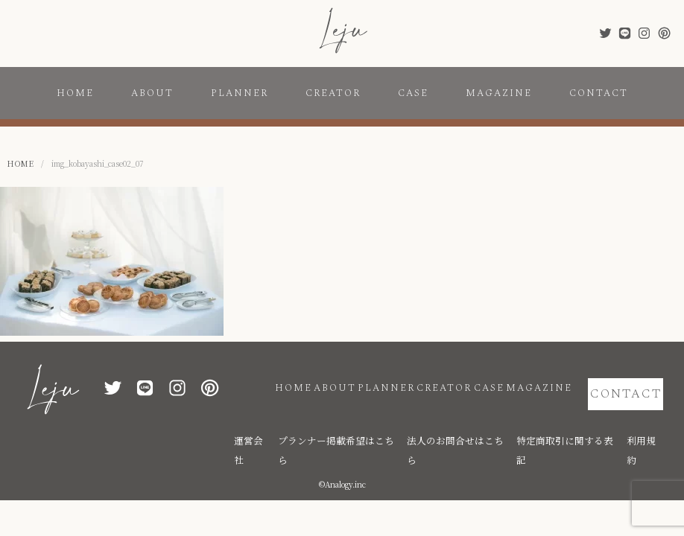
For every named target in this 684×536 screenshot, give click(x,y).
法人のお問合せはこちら (498, 418)
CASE (413, 93)
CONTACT (598, 93)
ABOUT (152, 93)
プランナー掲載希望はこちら (401, 418)
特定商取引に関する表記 (588, 418)
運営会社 (331, 418)
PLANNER (239, 93)
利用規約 (651, 418)
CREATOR (333, 93)
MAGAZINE (499, 93)
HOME (75, 93)
